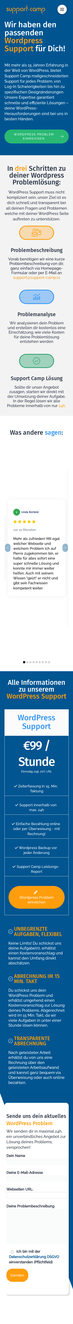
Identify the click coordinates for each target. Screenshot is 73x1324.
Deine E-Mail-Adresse (36, 1176)
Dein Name (36, 1159)
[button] (62, 9)
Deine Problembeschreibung (36, 1209)
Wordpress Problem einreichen (36, 897)
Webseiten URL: (36, 1192)
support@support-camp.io (36, 277)
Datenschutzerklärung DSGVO (34, 1257)
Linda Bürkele (30, 512)
